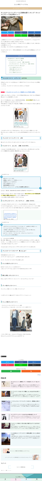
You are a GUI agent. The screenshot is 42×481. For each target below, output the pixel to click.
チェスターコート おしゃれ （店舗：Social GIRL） (20, 62)
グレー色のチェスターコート (15, 71)
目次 (19, 56)
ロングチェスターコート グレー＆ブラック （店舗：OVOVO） (22, 64)
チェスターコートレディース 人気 (15, 60)
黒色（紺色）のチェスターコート (16, 69)
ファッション (3, 357)
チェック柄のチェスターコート (16, 73)
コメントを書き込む (21, 468)
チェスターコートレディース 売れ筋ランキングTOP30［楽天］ (21, 92)
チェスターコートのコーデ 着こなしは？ (16, 65)
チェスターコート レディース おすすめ (15, 58)
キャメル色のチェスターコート (16, 67)
